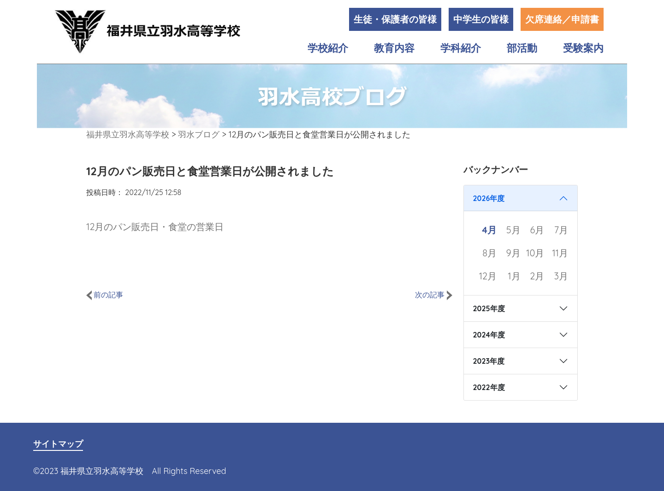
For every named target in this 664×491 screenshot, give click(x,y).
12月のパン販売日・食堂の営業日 (155, 226)
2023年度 (489, 361)
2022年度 (489, 387)
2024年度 (489, 334)
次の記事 (433, 294)
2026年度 (489, 198)
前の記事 (104, 294)
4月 (489, 230)
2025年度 (489, 308)
